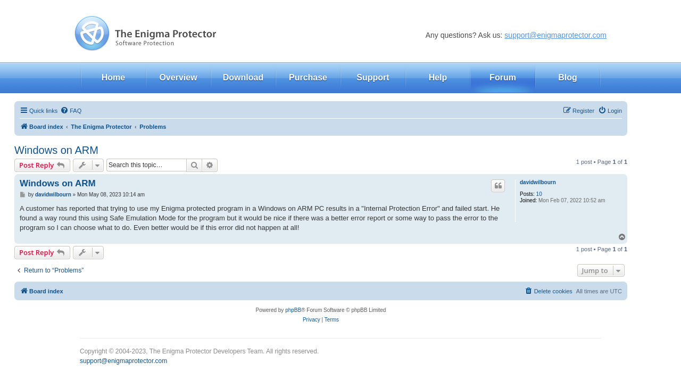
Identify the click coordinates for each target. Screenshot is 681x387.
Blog (567, 77)
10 (539, 194)
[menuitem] (70, 110)
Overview (178, 77)
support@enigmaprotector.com (555, 35)
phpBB (293, 310)
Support (372, 77)
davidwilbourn (538, 182)
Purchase (308, 77)
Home (113, 77)
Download (243, 77)
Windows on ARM (56, 150)
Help (438, 77)
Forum (502, 77)
